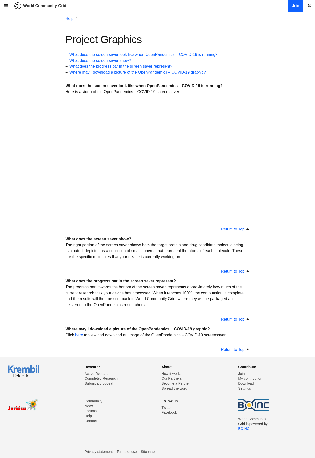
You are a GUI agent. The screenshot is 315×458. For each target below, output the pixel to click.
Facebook (169, 412)
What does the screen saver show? (100, 60)
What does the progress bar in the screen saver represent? (120, 66)
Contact (91, 421)
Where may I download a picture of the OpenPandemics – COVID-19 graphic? (137, 72)
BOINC (243, 429)
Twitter (167, 407)
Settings (244, 388)
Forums (91, 411)
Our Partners (172, 378)
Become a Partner (176, 383)
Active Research (97, 374)
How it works (172, 374)
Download (246, 383)
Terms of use (127, 452)
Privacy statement (99, 452)
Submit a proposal (99, 383)
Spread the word (174, 388)
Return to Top (235, 229)
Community (93, 401)
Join (241, 374)
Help (70, 18)
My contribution (250, 378)
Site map (148, 452)
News (89, 406)
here (79, 335)
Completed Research (101, 378)
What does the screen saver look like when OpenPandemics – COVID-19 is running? (143, 54)
